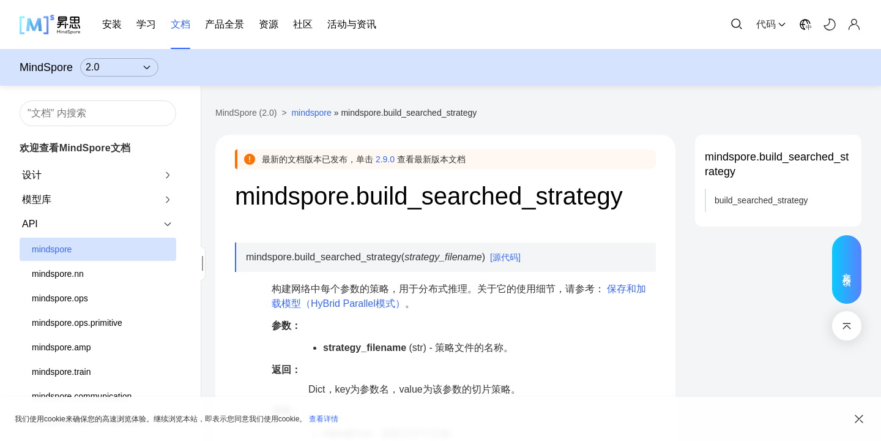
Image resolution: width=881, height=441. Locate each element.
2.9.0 (385, 159)
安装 (112, 24)
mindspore (52, 249)
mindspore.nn (58, 274)
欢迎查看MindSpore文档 (75, 148)
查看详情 (323, 419)
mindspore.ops (60, 298)
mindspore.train (61, 372)
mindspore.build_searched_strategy (777, 164)
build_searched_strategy (761, 200)
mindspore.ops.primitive (77, 323)
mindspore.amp (61, 347)
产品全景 (224, 24)
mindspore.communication (82, 396)
